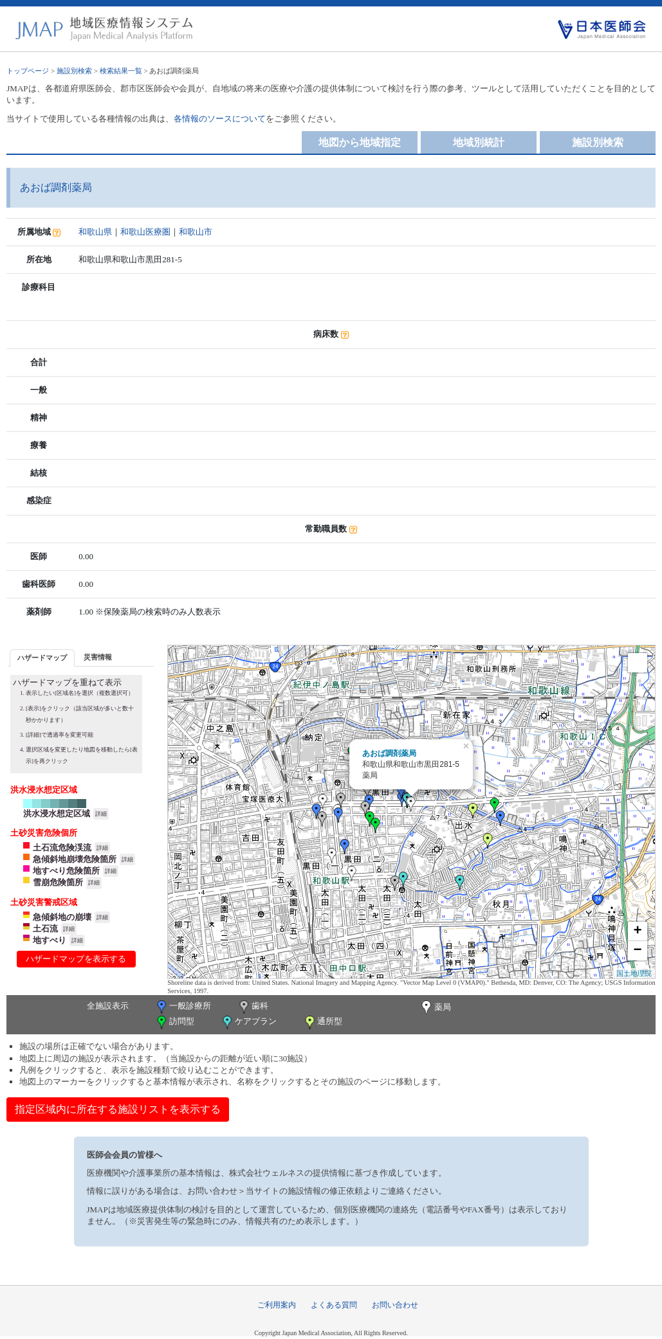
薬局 (435, 1008)
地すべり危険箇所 (66, 871)
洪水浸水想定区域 (56, 813)
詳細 (101, 814)
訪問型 (174, 1022)
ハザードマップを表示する (76, 959)
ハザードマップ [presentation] (42, 657)
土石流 (45, 928)
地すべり (49, 940)
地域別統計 (478, 142)
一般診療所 (182, 1007)
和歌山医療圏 (145, 232)
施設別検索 (74, 71)
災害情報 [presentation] (98, 657)
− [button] (638, 950)
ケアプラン (248, 1022)
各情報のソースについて (220, 118)
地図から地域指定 (359, 142)
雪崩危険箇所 (58, 882)
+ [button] (638, 931)
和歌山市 (195, 232)
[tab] (42, 658)
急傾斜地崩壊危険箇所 (74, 859)
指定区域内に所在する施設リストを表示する (118, 1109)
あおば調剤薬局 (389, 753)
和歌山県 (95, 232)
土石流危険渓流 (62, 847)
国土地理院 (634, 973)
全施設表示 (108, 1006)
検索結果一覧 (121, 71)
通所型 (322, 1022)
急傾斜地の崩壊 (62, 917)
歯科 (252, 1007)
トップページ (27, 71)
